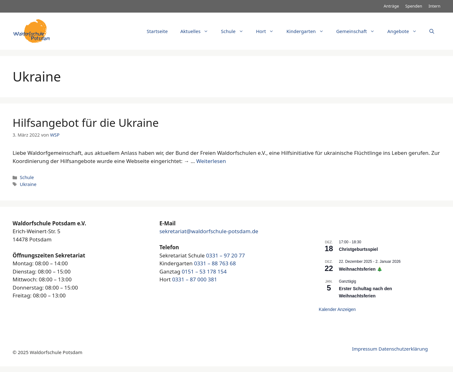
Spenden (413, 6)
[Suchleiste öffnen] (431, 31)
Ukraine (28, 184)
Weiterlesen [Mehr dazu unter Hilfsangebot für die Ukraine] (211, 161)
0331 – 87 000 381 (194, 279)
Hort (268, 31)
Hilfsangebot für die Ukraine (86, 122)
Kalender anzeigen (337, 309)
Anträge (391, 6)
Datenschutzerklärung (403, 349)
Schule (235, 31)
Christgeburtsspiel (358, 249)
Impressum (364, 349)
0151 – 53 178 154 (204, 271)
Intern (434, 6)
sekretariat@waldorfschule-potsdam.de (208, 231)
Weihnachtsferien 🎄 (360, 269)
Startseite (157, 31)
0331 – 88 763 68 (215, 263)
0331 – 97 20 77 (225, 255)
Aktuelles (197, 31)
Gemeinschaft (358, 31)
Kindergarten (308, 31)
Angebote (405, 31)
